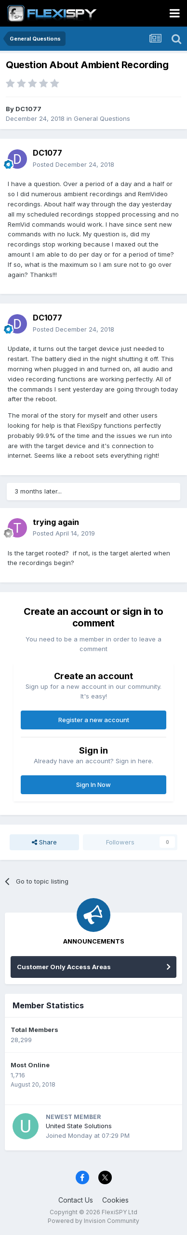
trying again (56, 522)
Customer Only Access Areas (64, 967)
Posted (73, 164)
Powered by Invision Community (93, 1220)
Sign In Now (93, 784)
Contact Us (75, 1200)
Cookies (115, 1200)
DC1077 (28, 109)
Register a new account (93, 720)
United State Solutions (79, 1126)
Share (44, 842)
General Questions (102, 118)
